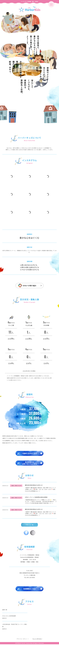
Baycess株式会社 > (37, 640)
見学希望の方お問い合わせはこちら (29, 464)
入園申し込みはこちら (29, 454)
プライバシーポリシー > (23, 640)
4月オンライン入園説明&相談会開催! (36, 498)
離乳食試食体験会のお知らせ (34, 486)
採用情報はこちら (29, 590)
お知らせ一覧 (29, 526)
